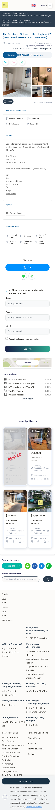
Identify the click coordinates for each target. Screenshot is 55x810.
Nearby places (10, 374)
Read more (11, 193)
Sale (4, 598)
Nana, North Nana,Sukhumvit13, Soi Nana (37, 630)
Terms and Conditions (38, 732)
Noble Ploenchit (9, 691)
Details (9, 135)
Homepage (6, 13)
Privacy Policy (34, 738)
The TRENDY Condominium (37, 638)
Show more (27, 398)
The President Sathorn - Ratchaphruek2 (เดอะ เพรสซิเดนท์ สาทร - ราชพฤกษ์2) (39, 459)
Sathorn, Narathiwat (12, 643)
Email (8, 325)
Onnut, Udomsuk (10, 717)
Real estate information (16, 110)
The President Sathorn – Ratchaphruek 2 (16, 20)
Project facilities (13, 226)
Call (27, 267)
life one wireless (9, 694)
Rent (4, 602)
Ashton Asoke (32, 725)
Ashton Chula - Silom (35, 708)
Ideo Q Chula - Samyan (36, 711)
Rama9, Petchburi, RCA (13, 700)
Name (8, 298)
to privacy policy (32, 339)
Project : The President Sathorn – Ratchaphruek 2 (32, 48)
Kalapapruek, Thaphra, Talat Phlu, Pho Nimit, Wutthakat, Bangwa (26, 15)
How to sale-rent (36, 748)
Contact (31, 754)
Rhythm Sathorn (9, 648)
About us (32, 743)
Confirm (28, 348)
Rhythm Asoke (8, 705)
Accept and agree (16, 339)
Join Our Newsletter (11, 573)
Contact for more (10, 560)
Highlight (9, 204)
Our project (7, 619)
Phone (8, 311)
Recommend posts (19, 13)
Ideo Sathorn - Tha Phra (36, 691)
